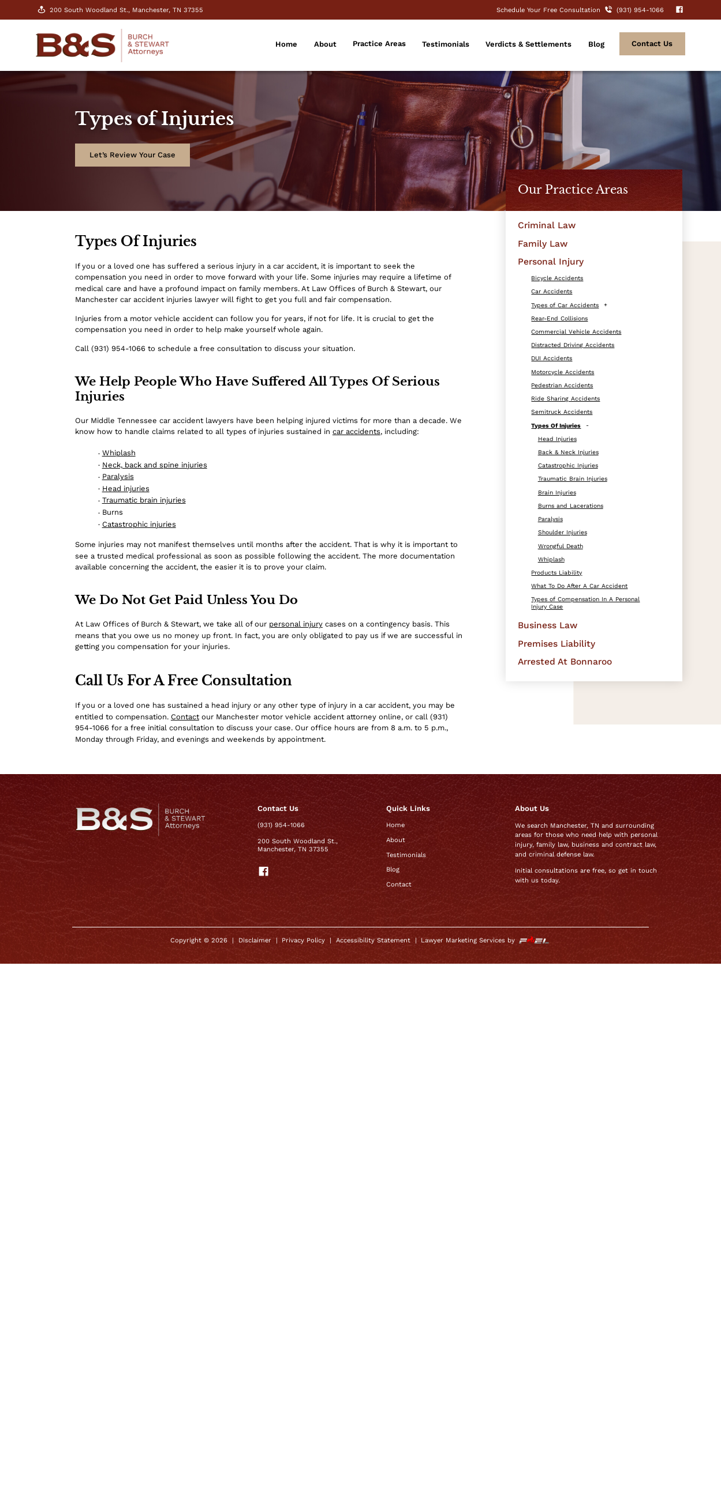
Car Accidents (551, 291)
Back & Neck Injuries (568, 452)
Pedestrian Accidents (562, 385)
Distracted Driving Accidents (572, 345)
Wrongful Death (560, 546)
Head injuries (126, 488)
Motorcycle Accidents (562, 372)
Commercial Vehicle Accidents (576, 331)
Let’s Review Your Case (132, 154)
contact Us (652, 43)
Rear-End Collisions (559, 318)
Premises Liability (556, 643)
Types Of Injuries (556, 425)
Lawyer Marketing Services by (485, 940)
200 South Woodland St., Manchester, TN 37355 (119, 9)
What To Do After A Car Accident (579, 586)
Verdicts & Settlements (528, 44)
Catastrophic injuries (139, 524)
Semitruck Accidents (561, 412)
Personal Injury (551, 261)
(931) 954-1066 (281, 825)
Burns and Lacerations (570, 506)
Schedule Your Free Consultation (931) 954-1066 (581, 10)
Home (286, 44)
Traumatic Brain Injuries (572, 478)
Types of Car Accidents (565, 305)
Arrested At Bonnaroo (565, 661)
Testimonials (445, 44)
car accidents (356, 431)
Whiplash (119, 452)
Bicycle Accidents (557, 278)
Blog (596, 44)
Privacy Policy (303, 940)
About (325, 44)
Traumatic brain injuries (144, 500)
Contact (185, 716)
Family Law (542, 243)
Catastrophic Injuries (568, 465)
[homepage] (102, 58)
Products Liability (556, 572)
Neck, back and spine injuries (154, 465)
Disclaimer (254, 940)
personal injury (296, 624)
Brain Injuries (557, 492)
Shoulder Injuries (562, 532)
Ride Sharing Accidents (565, 398)
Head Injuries (557, 439)
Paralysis (118, 476)
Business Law (547, 625)
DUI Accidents (551, 358)
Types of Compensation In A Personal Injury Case (585, 602)
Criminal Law (547, 225)
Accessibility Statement (373, 940)
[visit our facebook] (675, 10)
